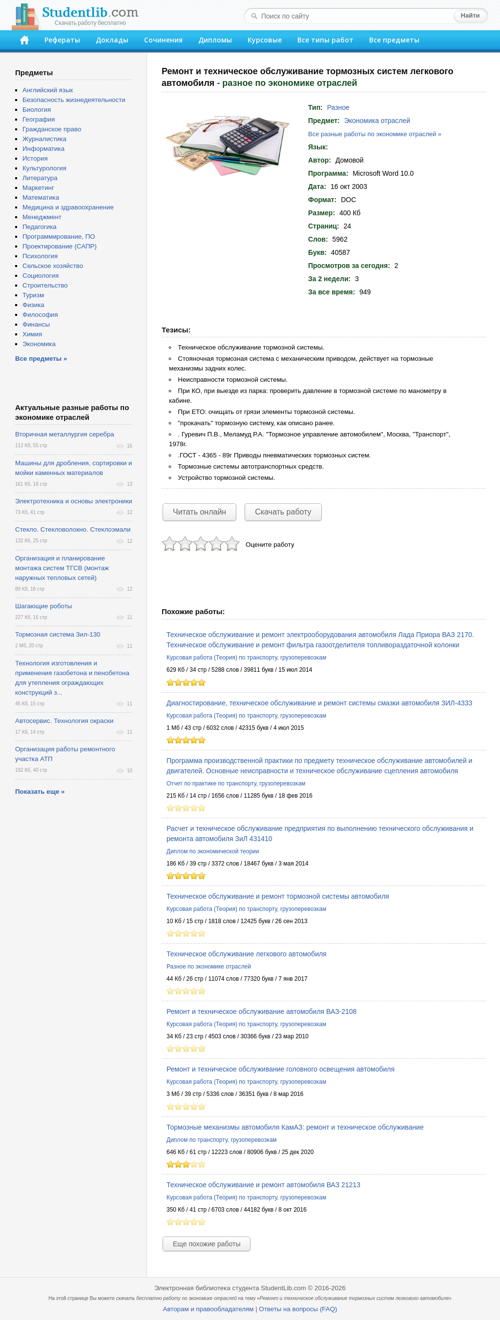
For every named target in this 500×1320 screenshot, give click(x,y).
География (38, 119)
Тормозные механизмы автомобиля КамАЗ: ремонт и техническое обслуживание (295, 1127)
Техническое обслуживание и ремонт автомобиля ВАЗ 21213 (263, 1185)
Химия (32, 334)
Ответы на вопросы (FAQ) (298, 1309)
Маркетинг (38, 187)
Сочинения (163, 39)
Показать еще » (39, 791)
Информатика (43, 148)
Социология (40, 275)
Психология (40, 256)
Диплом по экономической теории (213, 851)
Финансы (36, 324)
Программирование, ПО (58, 236)
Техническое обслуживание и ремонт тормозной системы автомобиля (278, 896)
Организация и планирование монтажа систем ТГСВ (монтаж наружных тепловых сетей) (62, 568)
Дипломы (215, 39)
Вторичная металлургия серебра (64, 434)
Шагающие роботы (43, 606)
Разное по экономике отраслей (209, 966)
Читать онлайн (199, 512)
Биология (36, 109)
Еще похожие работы (206, 1244)
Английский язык (47, 90)
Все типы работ (325, 39)
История (35, 158)
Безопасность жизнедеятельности (73, 99)
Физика (33, 305)
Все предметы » (41, 358)
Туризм (33, 295)
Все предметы (394, 39)
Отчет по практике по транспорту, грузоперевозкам (236, 783)
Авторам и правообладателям (208, 1309)
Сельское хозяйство (52, 265)
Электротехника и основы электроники (73, 501)
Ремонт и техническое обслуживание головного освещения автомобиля (281, 1069)
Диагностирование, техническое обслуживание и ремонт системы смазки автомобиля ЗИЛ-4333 (319, 703)
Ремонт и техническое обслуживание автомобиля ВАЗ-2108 (261, 1011)
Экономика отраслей (377, 120)
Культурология (44, 168)
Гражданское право (51, 129)
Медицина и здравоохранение (68, 207)
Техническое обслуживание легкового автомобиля (247, 954)
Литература (40, 178)
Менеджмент (42, 217)
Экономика (39, 344)
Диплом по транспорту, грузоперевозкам (222, 1139)
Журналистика (44, 139)
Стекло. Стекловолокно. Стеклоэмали (72, 529)
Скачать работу (283, 512)
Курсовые (265, 39)
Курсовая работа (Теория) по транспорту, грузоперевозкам (246, 657)
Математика (40, 197)
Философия (40, 314)
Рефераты (62, 39)
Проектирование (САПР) (59, 246)
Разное (338, 107)
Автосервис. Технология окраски (64, 720)
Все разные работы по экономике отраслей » (374, 134)
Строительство (45, 285)
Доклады (112, 39)
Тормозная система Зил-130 (58, 634)
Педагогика (39, 226)
